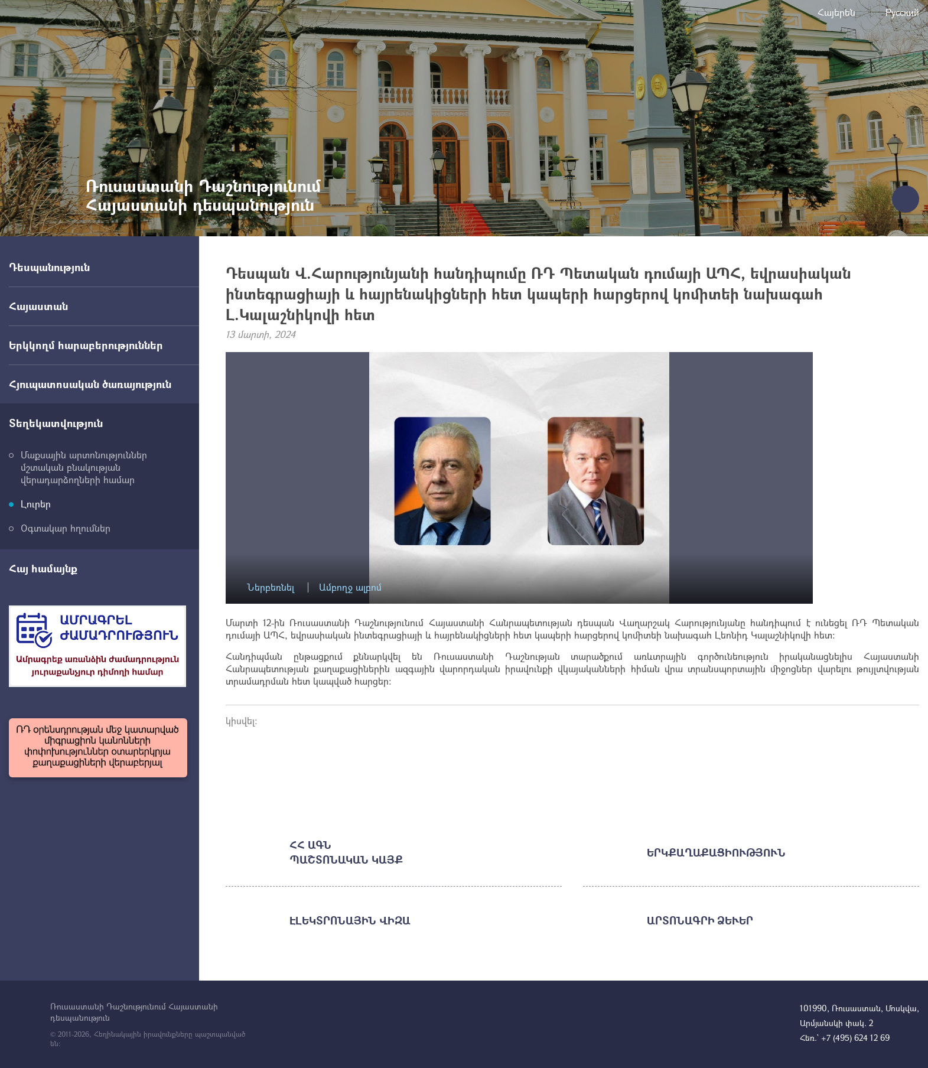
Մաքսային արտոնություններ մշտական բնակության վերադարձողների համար (84, 467)
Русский (902, 12)
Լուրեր (36, 503)
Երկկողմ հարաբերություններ (86, 345)
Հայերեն (836, 12)
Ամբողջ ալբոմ (350, 587)
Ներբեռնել (270, 587)
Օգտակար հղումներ (65, 528)
